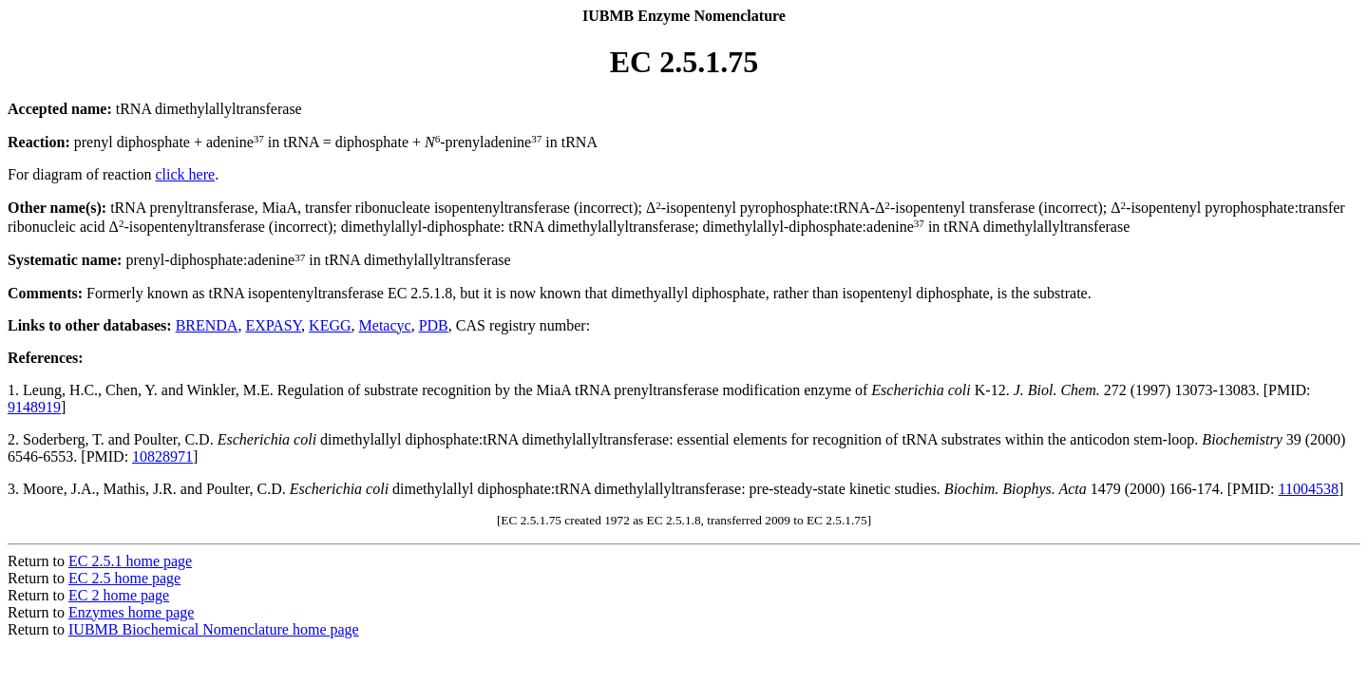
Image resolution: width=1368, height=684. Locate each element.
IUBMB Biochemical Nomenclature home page (213, 629)
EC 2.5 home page (124, 578)
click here (186, 174)
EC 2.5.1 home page (130, 561)
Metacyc (385, 325)
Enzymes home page (131, 612)
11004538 (1309, 489)
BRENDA (207, 325)
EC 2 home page (118, 595)
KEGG (330, 325)
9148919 (34, 407)
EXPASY (273, 325)
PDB (433, 325)
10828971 (162, 456)
